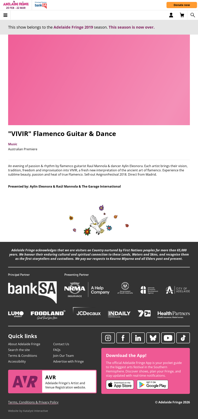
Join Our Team (63, 356)
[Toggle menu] (5, 15)
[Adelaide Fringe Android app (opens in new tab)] (152, 384)
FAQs (57, 350)
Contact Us (61, 344)
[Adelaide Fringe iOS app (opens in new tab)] (120, 384)
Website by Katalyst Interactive (28, 411)
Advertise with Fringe (68, 361)
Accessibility (17, 361)
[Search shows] (192, 15)
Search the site (19, 350)
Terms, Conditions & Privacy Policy (33, 402)
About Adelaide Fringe (24, 344)
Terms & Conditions (22, 356)
